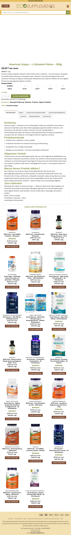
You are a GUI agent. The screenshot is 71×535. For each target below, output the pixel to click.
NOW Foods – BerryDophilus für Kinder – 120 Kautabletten (35, 277)
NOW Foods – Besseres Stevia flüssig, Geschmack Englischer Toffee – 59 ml (12, 361)
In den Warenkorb (21, 96)
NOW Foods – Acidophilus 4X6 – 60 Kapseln (35, 235)
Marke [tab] (21, 112)
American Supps (12, 105)
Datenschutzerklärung (51, 518)
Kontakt (11, 518)
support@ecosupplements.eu (37, 533)
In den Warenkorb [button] (12, 246)
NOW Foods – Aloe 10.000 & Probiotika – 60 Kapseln (12, 235)
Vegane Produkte (45, 102)
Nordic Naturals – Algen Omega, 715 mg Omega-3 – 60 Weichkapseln (59, 278)
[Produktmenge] (5, 96)
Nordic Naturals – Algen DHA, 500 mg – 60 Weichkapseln (59, 318)
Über (24, 518)
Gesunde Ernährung (17, 102)
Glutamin (28, 102)
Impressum (18, 518)
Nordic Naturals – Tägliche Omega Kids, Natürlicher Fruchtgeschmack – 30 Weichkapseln (12, 405)
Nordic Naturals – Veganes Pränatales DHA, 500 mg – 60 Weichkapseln (35, 494)
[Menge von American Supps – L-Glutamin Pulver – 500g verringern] (2, 96)
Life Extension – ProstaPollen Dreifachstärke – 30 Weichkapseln (35, 361)
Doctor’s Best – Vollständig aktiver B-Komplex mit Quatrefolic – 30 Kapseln (12, 278)
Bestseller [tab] (47, 116)
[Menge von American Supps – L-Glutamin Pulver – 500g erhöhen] (8, 96)
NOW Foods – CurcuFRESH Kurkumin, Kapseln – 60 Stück (35, 449)
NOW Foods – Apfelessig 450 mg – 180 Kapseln (12, 449)
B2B (61, 518)
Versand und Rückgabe (35, 518)
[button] (6, 6)
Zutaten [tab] (23, 116)
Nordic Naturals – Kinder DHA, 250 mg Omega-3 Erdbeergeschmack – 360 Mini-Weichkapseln (35, 319)
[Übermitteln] (68, 12)
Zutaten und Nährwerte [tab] (57, 112)
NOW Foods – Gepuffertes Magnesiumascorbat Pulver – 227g (59, 404)
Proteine (35, 102)
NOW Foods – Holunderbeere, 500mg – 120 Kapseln (12, 493)
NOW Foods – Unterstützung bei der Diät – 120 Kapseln (35, 404)
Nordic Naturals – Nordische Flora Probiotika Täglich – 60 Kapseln (58, 361)
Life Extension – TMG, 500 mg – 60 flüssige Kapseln (12, 318)
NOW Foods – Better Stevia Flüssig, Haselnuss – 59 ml (59, 235)
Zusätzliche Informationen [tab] (35, 112)
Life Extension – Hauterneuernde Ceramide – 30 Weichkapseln (58, 450)
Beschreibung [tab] (10, 112)
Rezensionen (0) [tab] (34, 116)
